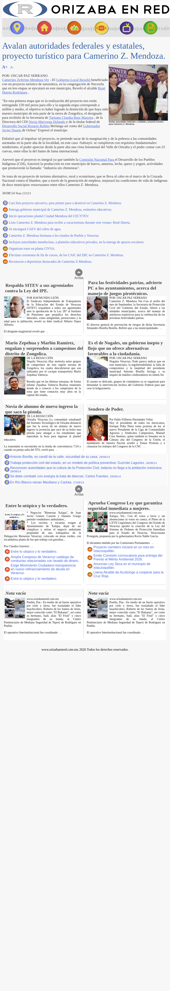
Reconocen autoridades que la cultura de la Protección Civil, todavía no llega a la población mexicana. (86, 469)
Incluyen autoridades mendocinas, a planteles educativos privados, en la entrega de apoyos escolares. (76, 242)
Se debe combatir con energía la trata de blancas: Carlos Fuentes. (65, 476)
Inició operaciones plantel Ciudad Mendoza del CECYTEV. (49, 216)
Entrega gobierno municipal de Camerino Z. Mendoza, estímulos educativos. (60, 209)
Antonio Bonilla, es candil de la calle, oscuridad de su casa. (60, 456)
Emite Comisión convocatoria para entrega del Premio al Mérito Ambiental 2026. (127, 557)
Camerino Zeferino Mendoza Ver (25, 80)
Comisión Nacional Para (97, 160)
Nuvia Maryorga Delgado (47, 122)
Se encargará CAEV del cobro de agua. (35, 229)
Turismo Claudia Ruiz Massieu (71, 118)
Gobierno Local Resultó (73, 80)
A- (12, 67)
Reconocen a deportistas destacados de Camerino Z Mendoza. (50, 261)
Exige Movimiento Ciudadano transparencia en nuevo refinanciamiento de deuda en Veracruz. (43, 569)
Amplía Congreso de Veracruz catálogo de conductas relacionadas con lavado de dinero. (45, 559)
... (47, 331)
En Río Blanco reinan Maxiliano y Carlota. (47, 482)
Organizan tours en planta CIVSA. (32, 248)
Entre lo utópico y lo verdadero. (34, 551)
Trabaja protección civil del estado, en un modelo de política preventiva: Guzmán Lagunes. (83, 463)
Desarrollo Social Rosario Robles (26, 126)
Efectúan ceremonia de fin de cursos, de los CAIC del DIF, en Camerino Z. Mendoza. (66, 255)
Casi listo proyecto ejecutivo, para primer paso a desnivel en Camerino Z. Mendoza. (65, 203)
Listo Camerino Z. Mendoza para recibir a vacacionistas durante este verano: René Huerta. (70, 222)
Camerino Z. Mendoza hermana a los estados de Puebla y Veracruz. (54, 235)
